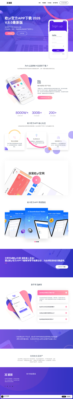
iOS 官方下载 (61, 267)
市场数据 (44, 2)
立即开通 (22, 33)
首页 (39, 2)
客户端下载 (55, 2)
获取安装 (10, 33)
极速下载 (68, 396)
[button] (35, 241)
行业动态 (49, 2)
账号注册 (64, 396)
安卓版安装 (64, 2)
